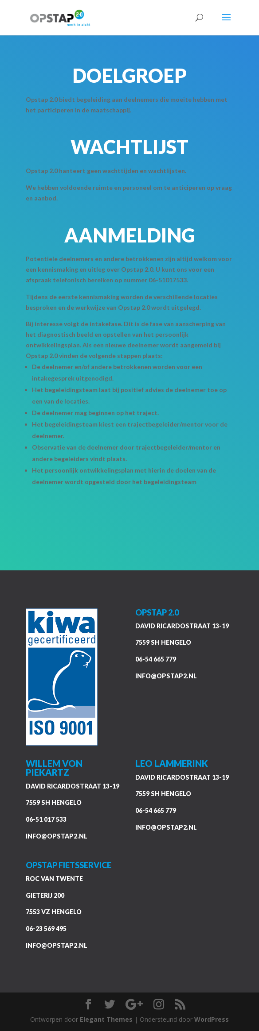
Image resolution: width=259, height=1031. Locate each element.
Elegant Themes (106, 1019)
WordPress (211, 1019)
